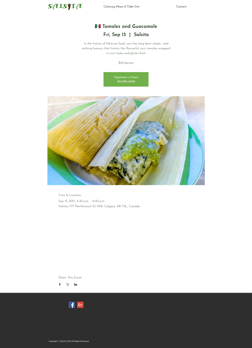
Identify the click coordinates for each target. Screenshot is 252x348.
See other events (126, 81)
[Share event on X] (67, 284)
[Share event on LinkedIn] (75, 284)
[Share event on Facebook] (59, 284)
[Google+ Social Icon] (80, 305)
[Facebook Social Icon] (72, 305)
